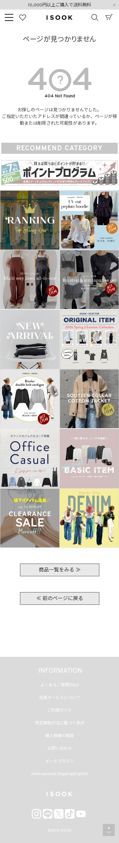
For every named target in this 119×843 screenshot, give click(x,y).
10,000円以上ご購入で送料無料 (59, 5)
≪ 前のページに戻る (59, 599)
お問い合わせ (59, 748)
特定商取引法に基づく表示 (59, 723)
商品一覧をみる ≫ (60, 570)
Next (114, 5)
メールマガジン (59, 761)
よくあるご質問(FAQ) (59, 685)
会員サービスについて (59, 698)
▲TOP (108, 830)
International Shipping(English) (59, 774)
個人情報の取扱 (59, 736)
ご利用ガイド (59, 710)
